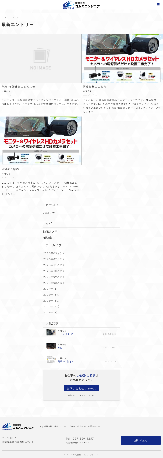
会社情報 (81, 425)
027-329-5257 (83, 438)
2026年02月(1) (53, 259)
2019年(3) (50, 312)
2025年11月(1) (53, 264)
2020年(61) (51, 306)
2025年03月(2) (53, 282)
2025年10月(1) (53, 270)
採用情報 (48, 425)
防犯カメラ (50, 231)
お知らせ (49, 212)
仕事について (60, 425)
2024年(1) (50, 288)
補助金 (47, 237)
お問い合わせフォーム (81, 388)
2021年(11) (51, 300)
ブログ (72, 425)
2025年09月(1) (53, 276)
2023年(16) (51, 294)
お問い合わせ (94, 425)
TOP (4, 17)
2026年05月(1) (53, 253)
